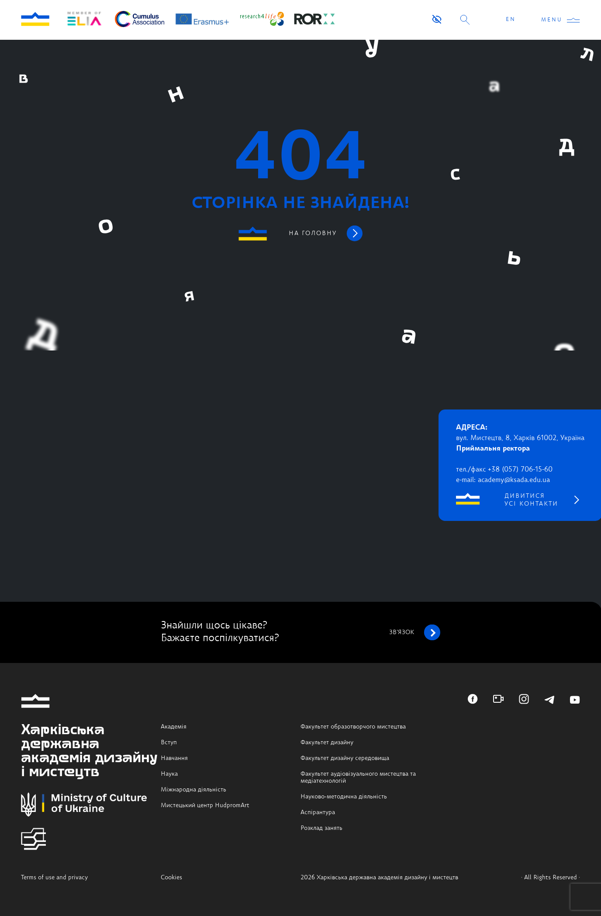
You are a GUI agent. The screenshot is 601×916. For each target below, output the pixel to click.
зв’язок (414, 632)
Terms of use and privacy (54, 877)
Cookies (171, 877)
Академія (174, 727)
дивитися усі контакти (531, 500)
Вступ (169, 742)
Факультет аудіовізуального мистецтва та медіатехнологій (358, 777)
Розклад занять (321, 828)
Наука (169, 774)
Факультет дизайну (326, 742)
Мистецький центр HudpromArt (205, 805)
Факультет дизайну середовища (344, 758)
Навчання (174, 758)
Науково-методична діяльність (343, 797)
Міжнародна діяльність (193, 790)
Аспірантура (317, 812)
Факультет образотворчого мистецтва (353, 727)
